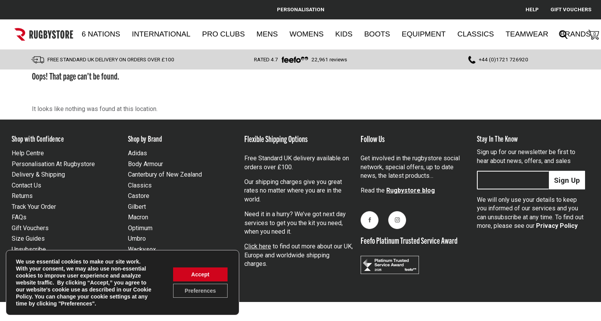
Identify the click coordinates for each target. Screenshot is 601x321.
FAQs (19, 217)
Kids (343, 34)
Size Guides (28, 238)
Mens (267, 34)
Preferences (200, 291)
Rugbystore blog (410, 190)
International (161, 34)
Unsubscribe (29, 249)
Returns (22, 196)
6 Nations (101, 34)
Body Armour (145, 164)
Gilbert (137, 206)
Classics (475, 34)
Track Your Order (34, 206)
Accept (200, 274)
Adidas (137, 153)
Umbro (137, 238)
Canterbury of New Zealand (165, 174)
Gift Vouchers (30, 228)
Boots (377, 34)
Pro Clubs (223, 34)
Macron (138, 217)
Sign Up (567, 180)
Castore (138, 196)
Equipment (424, 34)
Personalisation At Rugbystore (53, 164)
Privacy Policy (557, 225)
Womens (306, 34)
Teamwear (527, 34)
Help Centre (28, 153)
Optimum (140, 228)
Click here (257, 246)
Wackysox (142, 249)
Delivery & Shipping (38, 174)
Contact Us (26, 185)
